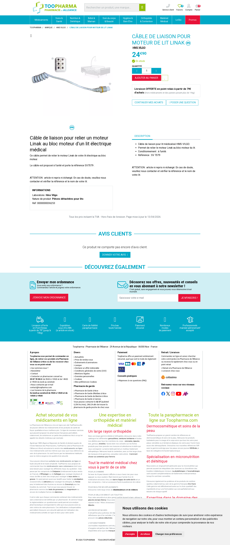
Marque (49, 27)
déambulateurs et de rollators (125, 490)
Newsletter (35, 371)
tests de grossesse (56, 489)
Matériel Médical (164, 20)
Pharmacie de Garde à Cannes (87, 399)
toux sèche (73, 477)
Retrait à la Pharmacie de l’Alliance (176, 368)
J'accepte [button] (130, 534)
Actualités (79, 357)
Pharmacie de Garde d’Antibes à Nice (90, 393)
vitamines (58, 492)
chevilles (102, 444)
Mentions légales (82, 374)
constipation (78, 479)
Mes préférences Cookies (85, 382)
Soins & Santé (59, 20)
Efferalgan (45, 474)
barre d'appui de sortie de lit (124, 480)
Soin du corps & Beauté (109, 20)
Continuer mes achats (149, 102)
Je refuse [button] (145, 534)
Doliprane (56, 471)
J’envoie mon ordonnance (49, 297)
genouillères (113, 439)
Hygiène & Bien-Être (128, 20)
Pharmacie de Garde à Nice (86, 391)
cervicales (128, 441)
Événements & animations (85, 362)
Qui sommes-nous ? (39, 368)
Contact (34, 374)
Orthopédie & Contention (146, 20)
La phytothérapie (178, 471)
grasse (32, 479)
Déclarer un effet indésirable (86, 368)
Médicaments (40, 20)
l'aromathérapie (193, 471)
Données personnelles (84, 376)
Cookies (78, 379)
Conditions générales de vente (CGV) (90, 371)
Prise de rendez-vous (83, 360)
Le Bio (178, 20)
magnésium (72, 489)
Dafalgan (57, 474)
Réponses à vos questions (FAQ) (132, 380)
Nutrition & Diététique (75, 20)
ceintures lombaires (126, 439)
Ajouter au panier (146, 77)
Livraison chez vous (170, 371)
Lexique (78, 365)
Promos (193, 20)
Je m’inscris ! (189, 297)
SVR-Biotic (193, 448)
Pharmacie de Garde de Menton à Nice (91, 396)
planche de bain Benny (97, 500)
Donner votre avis (115, 254)
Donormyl (69, 484)
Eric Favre (192, 484)
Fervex (77, 482)
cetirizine (47, 482)
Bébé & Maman (91, 20)
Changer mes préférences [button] (168, 534)
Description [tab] (142, 136)
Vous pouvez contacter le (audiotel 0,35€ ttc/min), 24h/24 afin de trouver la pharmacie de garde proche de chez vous (91, 404)
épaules (136, 441)
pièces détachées (105, 518)
